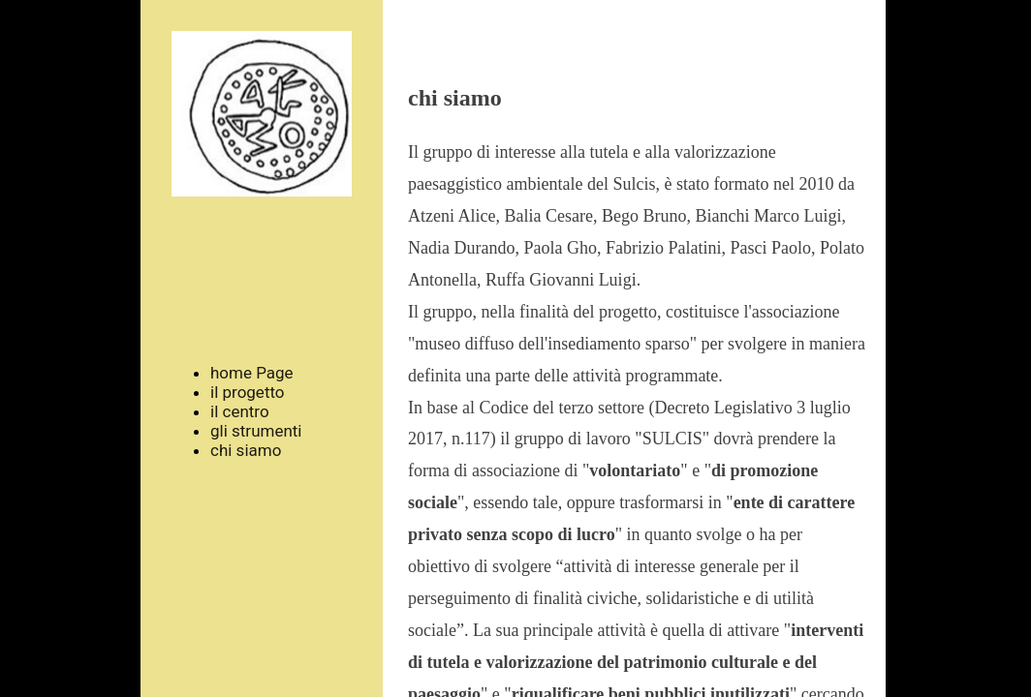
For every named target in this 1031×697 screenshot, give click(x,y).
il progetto (247, 392)
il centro (239, 411)
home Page (252, 372)
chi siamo (245, 450)
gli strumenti (256, 430)
